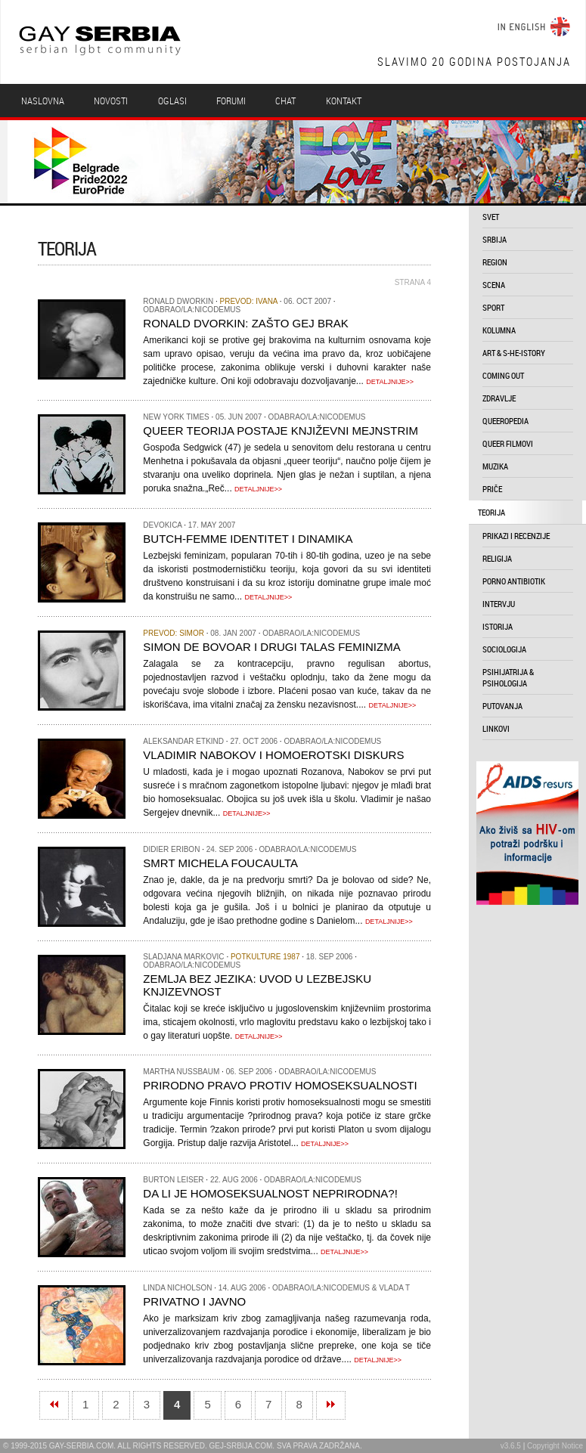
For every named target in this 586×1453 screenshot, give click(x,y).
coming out (503, 375)
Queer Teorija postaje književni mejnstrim (280, 430)
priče (492, 488)
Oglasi (172, 100)
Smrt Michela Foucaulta (220, 863)
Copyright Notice (555, 1446)
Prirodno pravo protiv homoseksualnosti (280, 1085)
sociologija (504, 649)
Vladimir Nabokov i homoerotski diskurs (273, 754)
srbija (494, 239)
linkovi (496, 728)
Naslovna (42, 100)
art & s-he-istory (513, 352)
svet (490, 216)
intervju (498, 603)
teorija (491, 512)
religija (497, 558)
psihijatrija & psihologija (508, 677)
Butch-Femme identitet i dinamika (247, 538)
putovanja (502, 705)
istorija (497, 626)
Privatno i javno (194, 1301)
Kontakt (343, 100)
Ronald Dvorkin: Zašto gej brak (245, 323)
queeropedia (505, 420)
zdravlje (499, 398)
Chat (285, 100)
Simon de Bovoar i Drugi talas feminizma (271, 646)
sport (493, 307)
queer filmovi (507, 443)
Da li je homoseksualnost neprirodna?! (270, 1193)
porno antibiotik (513, 581)
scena (493, 284)
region (494, 262)
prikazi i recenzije (516, 535)
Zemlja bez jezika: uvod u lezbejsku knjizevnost (257, 985)
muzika (495, 466)
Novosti (111, 100)
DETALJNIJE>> (390, 382)
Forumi (231, 100)
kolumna (499, 330)
